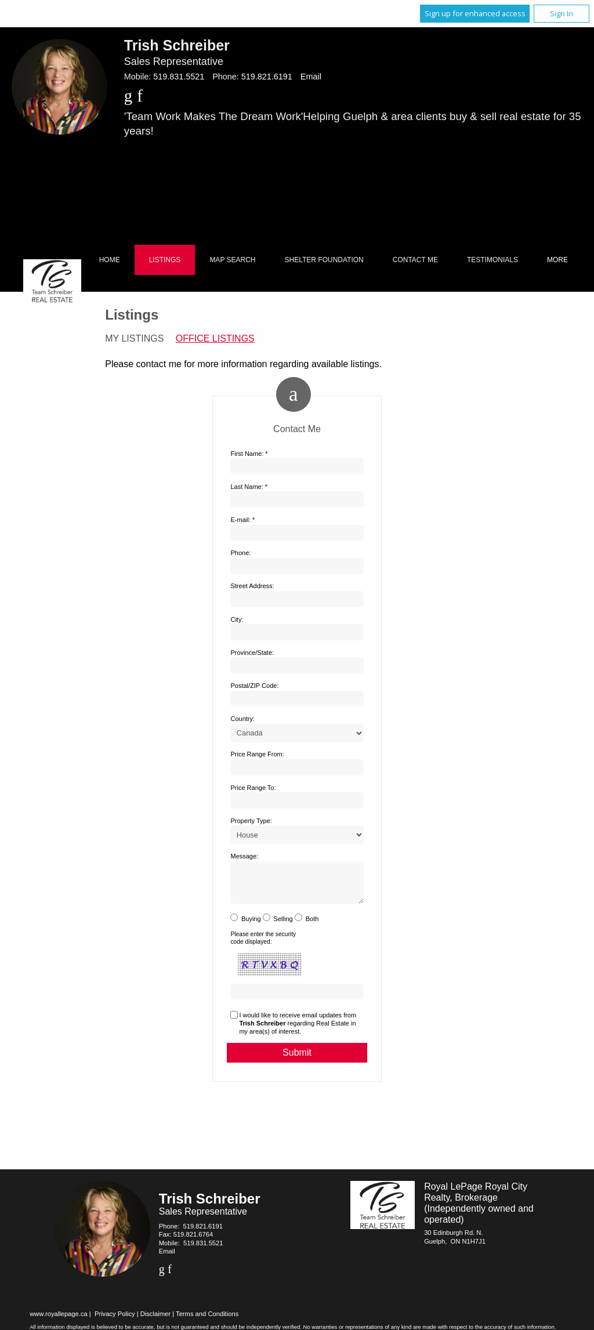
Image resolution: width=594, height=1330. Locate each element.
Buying (251, 925)
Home (109, 260)
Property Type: (250, 820)
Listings (165, 260)
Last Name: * (248, 486)
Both (312, 925)
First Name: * (248, 453)
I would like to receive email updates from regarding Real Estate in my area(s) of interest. (297, 1030)
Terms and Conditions (207, 1320)
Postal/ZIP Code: (254, 685)
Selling (283, 925)
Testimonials (492, 260)
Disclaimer (155, 1320)
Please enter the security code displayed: (263, 944)
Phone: (240, 552)
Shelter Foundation (324, 260)
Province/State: (252, 652)
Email (310, 76)
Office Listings (215, 338)
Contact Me (415, 260)
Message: (244, 856)
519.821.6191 (266, 76)
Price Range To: (253, 787)
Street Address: (252, 585)
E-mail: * (242, 519)
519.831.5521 (178, 76)
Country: (242, 718)
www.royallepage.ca (59, 1320)
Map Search (232, 260)
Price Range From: (257, 754)
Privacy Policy (115, 1320)
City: (236, 619)
